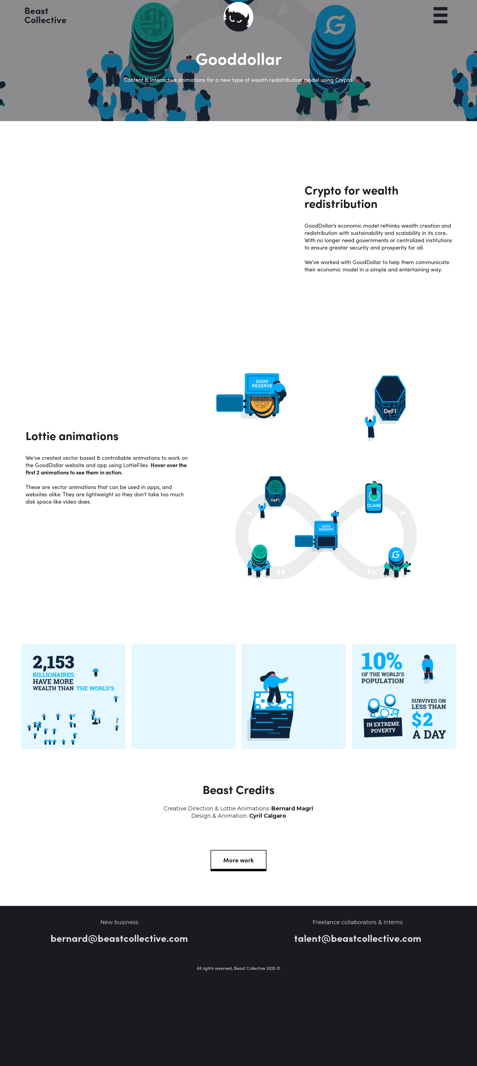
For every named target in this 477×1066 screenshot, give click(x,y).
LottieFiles (135, 465)
